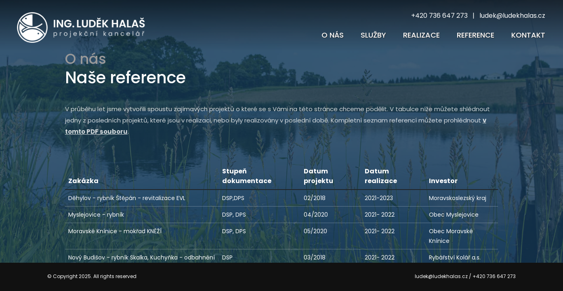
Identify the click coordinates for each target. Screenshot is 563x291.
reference (475, 35)
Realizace (421, 35)
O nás (332, 35)
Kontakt (528, 35)
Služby (373, 35)
